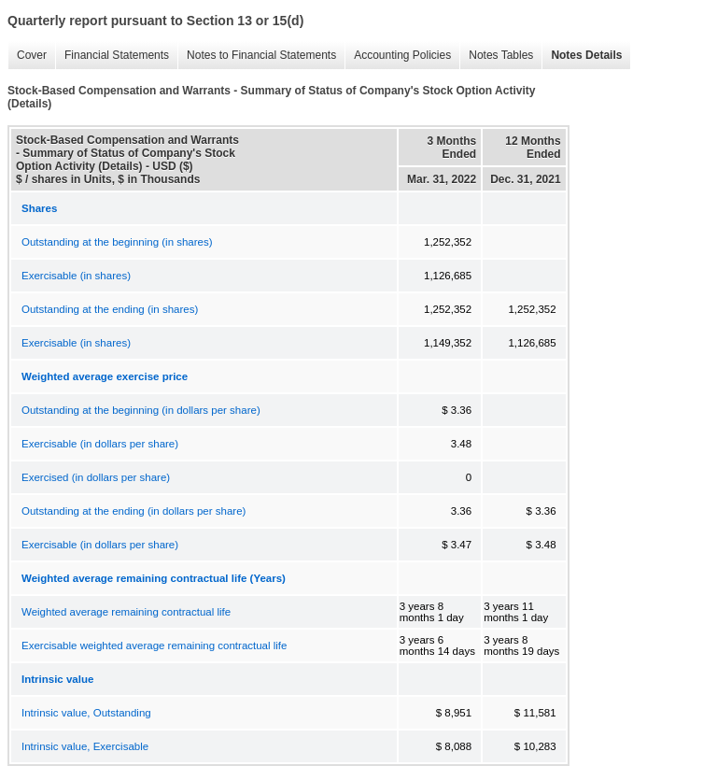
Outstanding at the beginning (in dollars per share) (140, 410)
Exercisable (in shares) (76, 275)
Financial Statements (112, 56)
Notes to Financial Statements (256, 56)
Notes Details (581, 56)
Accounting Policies (397, 56)
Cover (27, 56)
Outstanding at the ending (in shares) (109, 309)
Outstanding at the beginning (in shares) (117, 242)
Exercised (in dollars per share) (95, 477)
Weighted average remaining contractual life (126, 611)
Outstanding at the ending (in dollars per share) (133, 511)
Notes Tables (496, 56)
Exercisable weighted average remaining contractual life (154, 645)
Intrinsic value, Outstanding (86, 712)
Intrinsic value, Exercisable (84, 746)
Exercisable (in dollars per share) (99, 443)
